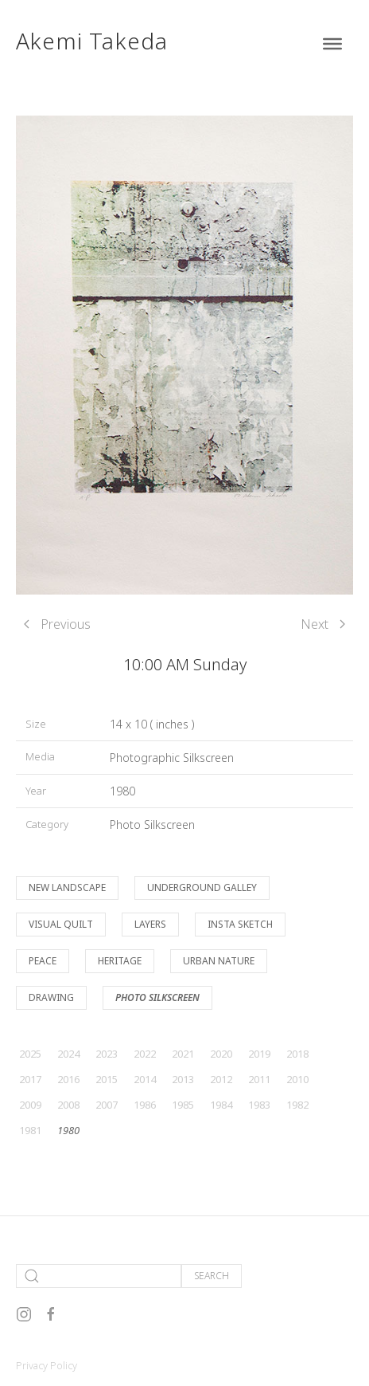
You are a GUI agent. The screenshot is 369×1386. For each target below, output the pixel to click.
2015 (106, 1079)
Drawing (51, 997)
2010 (297, 1079)
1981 (30, 1130)
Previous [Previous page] (57, 624)
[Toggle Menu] (332, 43)
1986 (145, 1104)
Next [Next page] (323, 624)
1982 (297, 1104)
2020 (221, 1053)
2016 (68, 1079)
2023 (106, 1053)
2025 (30, 1053)
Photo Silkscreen (152, 824)
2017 (30, 1079)
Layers (150, 924)
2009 (30, 1104)
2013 (183, 1079)
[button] (184, 354)
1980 (122, 791)
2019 (259, 1053)
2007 (106, 1104)
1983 (259, 1104)
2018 (297, 1053)
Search (211, 1275)
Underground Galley (202, 887)
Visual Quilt (61, 924)
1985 (183, 1104)
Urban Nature (218, 961)
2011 (259, 1079)
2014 (145, 1079)
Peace (42, 961)
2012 (221, 1079)
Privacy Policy (46, 1365)
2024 (68, 1053)
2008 (68, 1104)
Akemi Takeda (92, 41)
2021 (183, 1053)
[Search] (98, 1276)
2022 (145, 1053)
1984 (221, 1104)
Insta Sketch (240, 924)
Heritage (120, 961)
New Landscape (67, 887)
